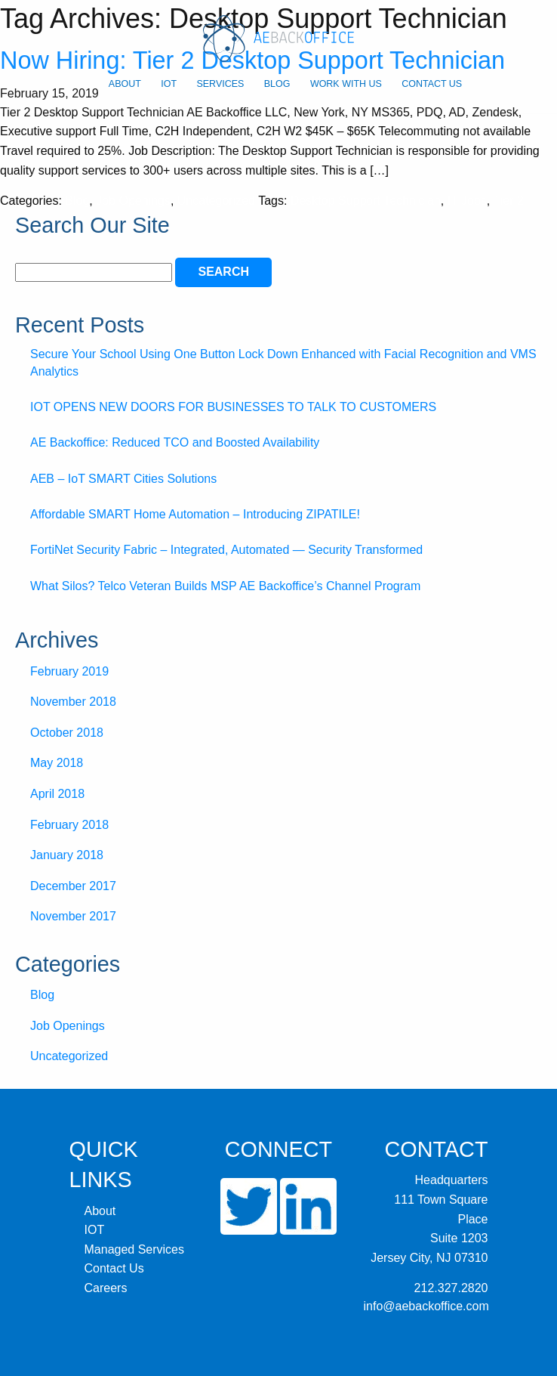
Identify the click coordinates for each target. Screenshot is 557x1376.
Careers (106, 1288)
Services (220, 84)
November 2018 (73, 701)
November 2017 (73, 916)
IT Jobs (467, 200)
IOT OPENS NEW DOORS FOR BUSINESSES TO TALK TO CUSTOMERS (233, 406)
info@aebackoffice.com (426, 1306)
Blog (277, 84)
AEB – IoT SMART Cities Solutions (123, 478)
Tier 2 (508, 200)
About (125, 84)
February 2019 (69, 671)
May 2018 (56, 762)
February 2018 (69, 824)
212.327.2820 (451, 1288)
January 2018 (66, 855)
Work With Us (346, 84)
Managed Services (135, 1249)
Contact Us (432, 84)
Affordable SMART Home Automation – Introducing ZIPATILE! (195, 514)
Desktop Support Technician (366, 200)
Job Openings (133, 200)
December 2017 (73, 886)
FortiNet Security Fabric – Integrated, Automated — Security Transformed (226, 549)
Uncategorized (216, 200)
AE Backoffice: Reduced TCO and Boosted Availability (174, 442)
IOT (169, 84)
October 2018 (66, 732)
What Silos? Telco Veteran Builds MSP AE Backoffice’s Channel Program (225, 586)
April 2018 (57, 793)
